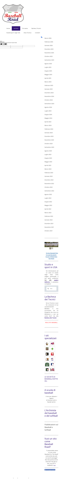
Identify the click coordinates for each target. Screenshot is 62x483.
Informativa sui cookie (23, 478)
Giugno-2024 (48, 114)
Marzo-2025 (48, 82)
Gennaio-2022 (49, 220)
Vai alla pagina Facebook (50, 469)
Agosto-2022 (48, 194)
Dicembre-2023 (49, 136)
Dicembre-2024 (49, 93)
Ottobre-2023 (49, 143)
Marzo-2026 (48, 38)
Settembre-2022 (49, 191)
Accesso (55, 479)
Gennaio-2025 (49, 89)
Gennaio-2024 (49, 132)
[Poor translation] (5, 44)
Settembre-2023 (49, 147)
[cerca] (51, 288)
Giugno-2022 (48, 202)
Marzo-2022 (48, 212)
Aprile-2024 (48, 122)
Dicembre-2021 (49, 223)
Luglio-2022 (48, 198)
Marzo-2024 (48, 125)
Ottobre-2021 (49, 231)
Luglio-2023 (48, 154)
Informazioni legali (9, 478)
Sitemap (31, 478)
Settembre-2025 (49, 60)
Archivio (16, 28)
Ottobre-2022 (49, 187)
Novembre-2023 (49, 140)
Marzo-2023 (48, 169)
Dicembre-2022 (49, 180)
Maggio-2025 (48, 74)
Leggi (54, 465)
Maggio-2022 (48, 205)
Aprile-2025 (48, 78)
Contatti (37, 33)
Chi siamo (25, 28)
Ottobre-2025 (49, 56)
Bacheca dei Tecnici (50, 318)
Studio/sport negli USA (13, 33)
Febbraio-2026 (49, 42)
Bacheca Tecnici (36, 28)
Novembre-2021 (49, 227)
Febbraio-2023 (49, 172)
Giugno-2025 (48, 71)
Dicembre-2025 (49, 49)
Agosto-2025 (48, 63)
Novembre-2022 (49, 183)
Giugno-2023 (48, 158)
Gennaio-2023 (49, 176)
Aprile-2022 (48, 209)
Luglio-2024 (48, 111)
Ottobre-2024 (49, 100)
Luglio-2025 (48, 67)
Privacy (15, 478)
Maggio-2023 (48, 162)
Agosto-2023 (48, 151)
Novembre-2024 (49, 96)
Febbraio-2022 (49, 216)
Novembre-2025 (49, 53)
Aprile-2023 (48, 165)
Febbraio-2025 (49, 85)
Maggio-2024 (48, 118)
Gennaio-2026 (49, 45)
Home (8, 28)
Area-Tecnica (27, 33)
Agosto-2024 (48, 107)
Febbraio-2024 (49, 129)
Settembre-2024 (49, 103)
